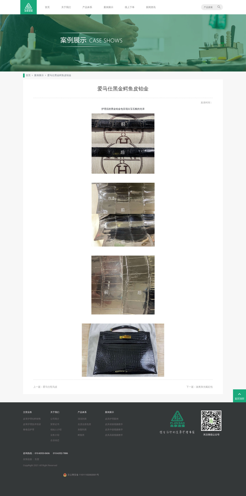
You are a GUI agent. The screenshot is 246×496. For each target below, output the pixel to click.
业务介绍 (54, 435)
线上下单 (129, 7)
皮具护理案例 (111, 419)
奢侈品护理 (28, 429)
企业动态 (54, 440)
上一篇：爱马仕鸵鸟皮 (45, 386)
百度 (37, 459)
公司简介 (54, 419)
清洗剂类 (82, 419)
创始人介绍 (56, 429)
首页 (47, 7)
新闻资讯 (151, 7)
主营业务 (27, 412)
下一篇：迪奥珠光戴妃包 (199, 386)
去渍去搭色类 (84, 424)
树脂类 (81, 435)
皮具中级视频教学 (114, 429)
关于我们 (66, 7)
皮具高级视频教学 (114, 435)
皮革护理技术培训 (32, 424)
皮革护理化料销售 (32, 419)
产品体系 (87, 7)
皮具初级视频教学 (114, 424)
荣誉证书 (54, 424)
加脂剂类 (82, 429)
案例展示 (108, 7)
